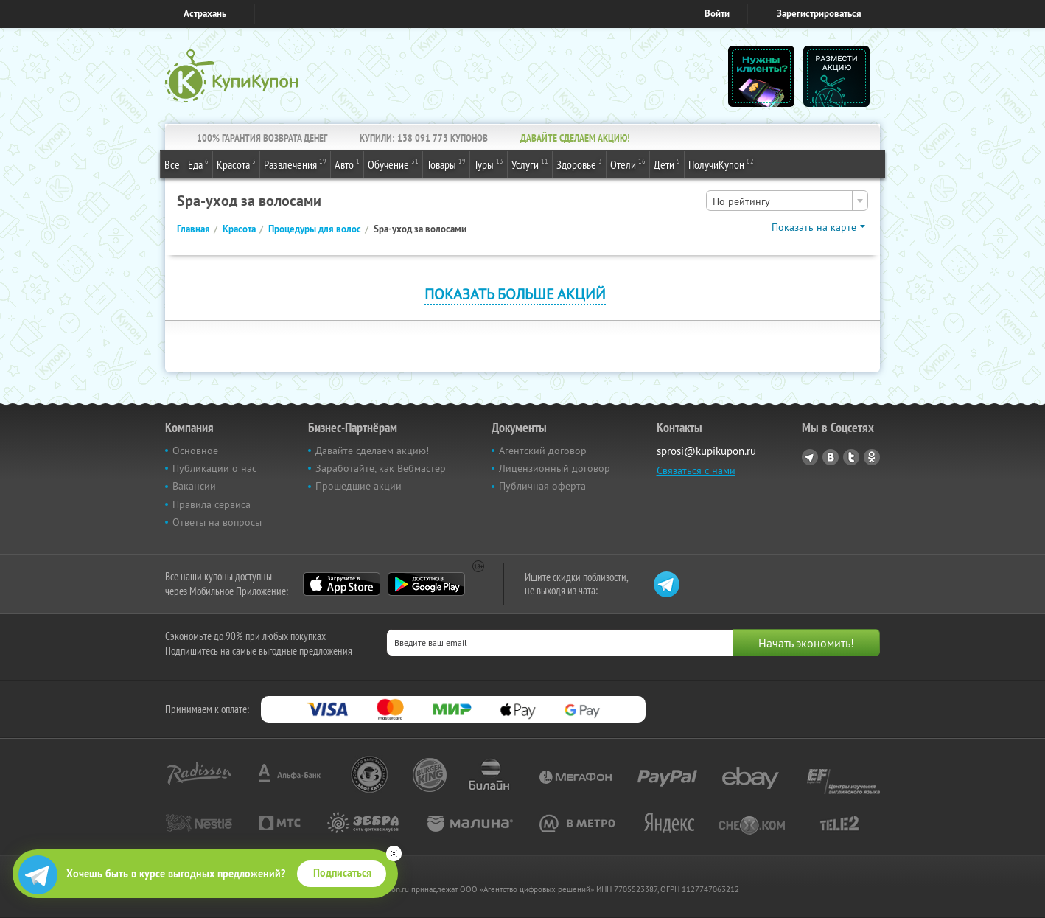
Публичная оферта (542, 486)
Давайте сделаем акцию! (372, 450)
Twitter (851, 457)
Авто (347, 164)
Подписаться (342, 873)
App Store (341, 584)
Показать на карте (814, 227)
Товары (446, 164)
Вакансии (194, 486)
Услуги (529, 164)
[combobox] (787, 200)
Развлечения (295, 164)
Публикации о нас (214, 468)
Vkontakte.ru (830, 457)
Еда (198, 164)
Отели (628, 164)
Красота (236, 164)
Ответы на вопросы (217, 522)
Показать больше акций (515, 294)
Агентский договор (543, 450)
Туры (488, 164)
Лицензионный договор (554, 468)
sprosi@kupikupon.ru (706, 451)
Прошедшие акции (358, 486)
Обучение (393, 164)
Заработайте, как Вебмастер (380, 468)
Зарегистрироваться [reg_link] (819, 13)
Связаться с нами (696, 470)
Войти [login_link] (717, 13)
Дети (667, 164)
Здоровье (579, 164)
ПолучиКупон (721, 164)
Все (172, 164)
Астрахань (205, 13)
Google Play (426, 584)
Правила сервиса (211, 504)
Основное (195, 450)
